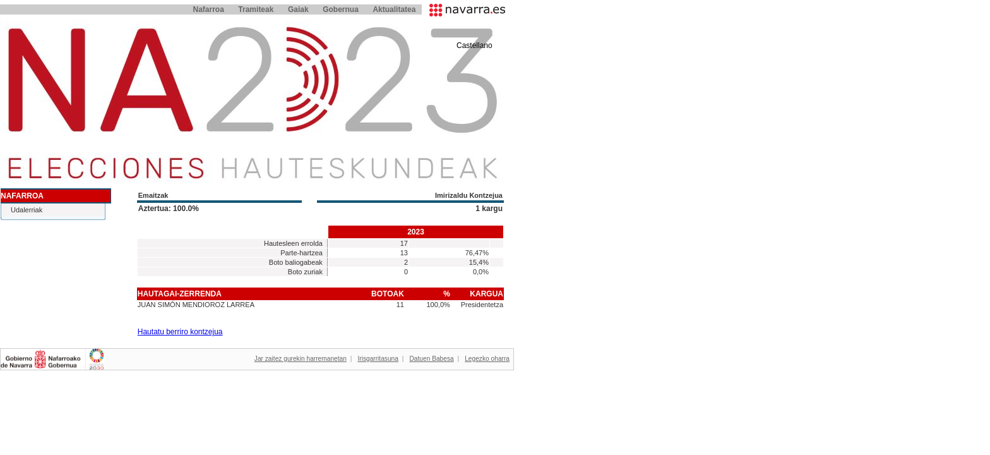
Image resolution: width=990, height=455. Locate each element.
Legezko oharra (487, 358)
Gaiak (298, 9)
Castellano (474, 45)
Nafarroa (208, 9)
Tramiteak (255, 9)
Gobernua (341, 9)
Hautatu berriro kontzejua (180, 331)
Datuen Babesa (431, 358)
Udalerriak (26, 210)
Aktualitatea (394, 9)
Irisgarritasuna (377, 358)
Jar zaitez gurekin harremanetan (300, 358)
